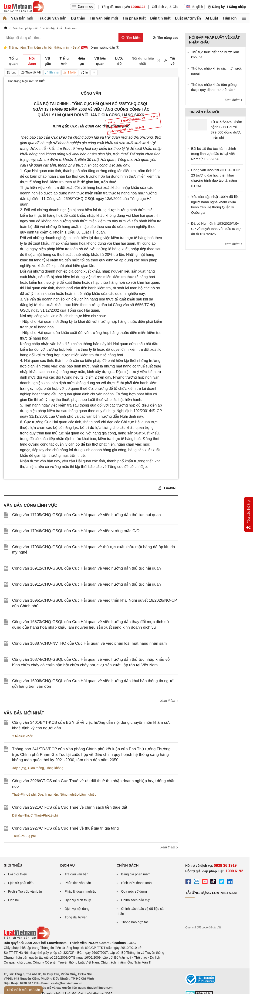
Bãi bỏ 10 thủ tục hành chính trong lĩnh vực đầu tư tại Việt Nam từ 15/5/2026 (213, 154)
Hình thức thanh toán (136, 883)
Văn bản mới (22, 18)
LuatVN (166, 488)
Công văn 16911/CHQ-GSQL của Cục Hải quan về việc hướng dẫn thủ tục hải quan (86, 584)
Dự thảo (78, 18)
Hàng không (54, 768)
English (194, 7)
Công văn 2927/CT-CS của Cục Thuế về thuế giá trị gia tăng (65, 828)
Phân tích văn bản (78, 883)
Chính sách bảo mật (135, 900)
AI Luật (211, 18)
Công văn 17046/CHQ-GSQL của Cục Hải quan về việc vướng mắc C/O (75, 531)
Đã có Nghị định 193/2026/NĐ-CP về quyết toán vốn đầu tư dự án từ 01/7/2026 (216, 228)
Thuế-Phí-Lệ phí (24, 794)
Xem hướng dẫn (105, 47)
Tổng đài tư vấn (76, 917)
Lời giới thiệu (17, 874)
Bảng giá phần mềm (135, 874)
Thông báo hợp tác (134, 922)
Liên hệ (13, 900)
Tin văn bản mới (104, 18)
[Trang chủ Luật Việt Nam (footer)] (27, 938)
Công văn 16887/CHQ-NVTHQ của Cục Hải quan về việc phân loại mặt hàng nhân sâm (89, 643)
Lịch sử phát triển (21, 883)
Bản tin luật (160, 18)
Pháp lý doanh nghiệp (80, 891)
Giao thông (36, 768)
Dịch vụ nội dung (77, 909)
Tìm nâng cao (165, 38)
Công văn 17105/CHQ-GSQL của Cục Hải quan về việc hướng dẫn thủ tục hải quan (86, 515)
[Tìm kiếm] (130, 37)
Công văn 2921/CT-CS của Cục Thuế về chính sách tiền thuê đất (69, 807)
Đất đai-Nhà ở (22, 815)
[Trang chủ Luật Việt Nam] (24, 6)
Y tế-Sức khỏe (22, 736)
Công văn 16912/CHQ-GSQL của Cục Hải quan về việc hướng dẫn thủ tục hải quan (86, 568)
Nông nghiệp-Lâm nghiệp (78, 794)
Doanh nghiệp (47, 794)
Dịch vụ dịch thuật (78, 900)
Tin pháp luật (133, 18)
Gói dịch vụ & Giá (165, 7)
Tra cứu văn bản (52, 18)
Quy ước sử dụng (134, 891)
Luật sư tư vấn (188, 18)
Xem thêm (169, 701)
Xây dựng (19, 768)
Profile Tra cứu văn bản (25, 891)
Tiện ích (229, 18)
